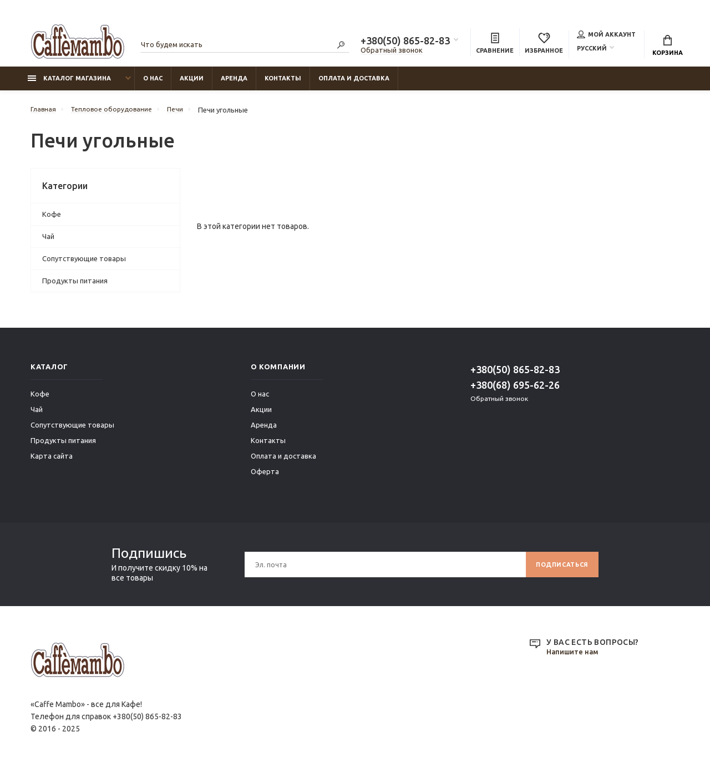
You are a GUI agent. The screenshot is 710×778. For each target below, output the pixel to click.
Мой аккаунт (606, 35)
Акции (192, 83)
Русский (592, 49)
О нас (153, 83)
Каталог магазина (69, 83)
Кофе (51, 219)
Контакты (283, 83)
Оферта (265, 477)
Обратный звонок (392, 51)
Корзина (667, 47)
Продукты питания (75, 286)
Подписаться (558, 569)
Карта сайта (52, 461)
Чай (48, 242)
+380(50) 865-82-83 (405, 42)
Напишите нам (574, 657)
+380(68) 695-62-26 (515, 390)
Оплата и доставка (353, 83)
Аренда (234, 83)
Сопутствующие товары (84, 264)
